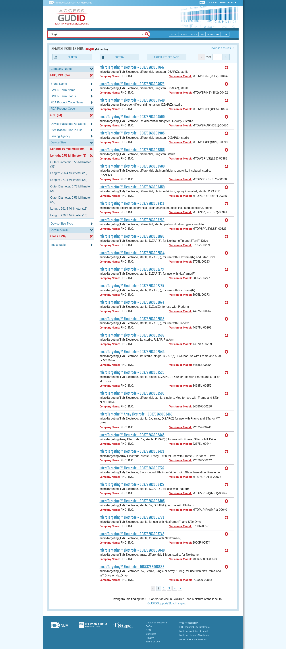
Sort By (119, 57)
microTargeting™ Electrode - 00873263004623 (132, 84)
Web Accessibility (188, 622)
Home (174, 34)
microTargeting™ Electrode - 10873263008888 (132, 567)
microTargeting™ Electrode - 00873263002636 (132, 319)
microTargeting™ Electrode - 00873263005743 (132, 534)
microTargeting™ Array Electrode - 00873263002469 (136, 414)
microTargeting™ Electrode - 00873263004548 (132, 100)
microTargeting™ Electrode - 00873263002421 (132, 451)
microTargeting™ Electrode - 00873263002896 (132, 236)
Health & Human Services (193, 639)
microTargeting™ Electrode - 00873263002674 (132, 302)
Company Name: (110, 76)
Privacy (150, 637)
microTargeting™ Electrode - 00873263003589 (132, 166)
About (184, 34)
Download (213, 34)
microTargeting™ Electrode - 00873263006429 (132, 484)
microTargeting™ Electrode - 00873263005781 (132, 517)
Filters (72, 57)
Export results (221, 48)
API (202, 34)
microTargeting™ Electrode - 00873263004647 (132, 67)
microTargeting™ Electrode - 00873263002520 (132, 372)
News (194, 34)
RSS (148, 630)
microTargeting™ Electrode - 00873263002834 (132, 253)
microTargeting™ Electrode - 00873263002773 (132, 269)
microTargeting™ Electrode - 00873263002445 (132, 435)
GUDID (72, 17)
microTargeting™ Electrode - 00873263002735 (132, 286)
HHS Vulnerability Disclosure (194, 627)
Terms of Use (153, 641)
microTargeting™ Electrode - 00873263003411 (132, 203)
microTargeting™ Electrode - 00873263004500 (132, 117)
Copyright (151, 634)
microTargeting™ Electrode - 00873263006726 (132, 468)
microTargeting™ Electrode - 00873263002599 (132, 335)
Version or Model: (180, 76)
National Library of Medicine (74, 2)
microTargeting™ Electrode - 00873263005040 (132, 550)
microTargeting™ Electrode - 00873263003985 (132, 133)
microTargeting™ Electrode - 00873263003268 (132, 220)
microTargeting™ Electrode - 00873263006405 (132, 501)
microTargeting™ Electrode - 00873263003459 (132, 187)
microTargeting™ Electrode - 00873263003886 (132, 150)
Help (225, 34)
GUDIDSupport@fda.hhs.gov (166, 603)
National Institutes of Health (193, 631)
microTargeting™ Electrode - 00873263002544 (132, 352)
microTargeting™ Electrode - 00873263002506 (132, 393)
